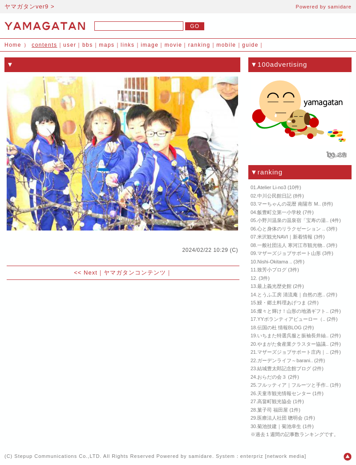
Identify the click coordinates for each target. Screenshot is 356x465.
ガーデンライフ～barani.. (285, 360)
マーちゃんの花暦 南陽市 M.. (288, 203)
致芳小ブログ (272, 269)
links (128, 45)
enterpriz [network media (272, 456)
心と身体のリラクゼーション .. (291, 228)
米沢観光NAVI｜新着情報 (284, 236)
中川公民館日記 (274, 195)
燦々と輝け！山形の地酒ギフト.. (292, 311)
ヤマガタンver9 (26, 6)
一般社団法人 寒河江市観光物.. (291, 245)
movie (173, 45)
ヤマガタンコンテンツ (135, 272)
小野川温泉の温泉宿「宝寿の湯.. (292, 220)
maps (106, 45)
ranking (199, 45)
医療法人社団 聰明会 (280, 418)
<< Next (85, 272)
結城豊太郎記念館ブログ (284, 368)
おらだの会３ (272, 377)
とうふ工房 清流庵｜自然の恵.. (291, 294)
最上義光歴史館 (274, 286)
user (69, 45)
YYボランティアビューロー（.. (291, 319)
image (149, 45)
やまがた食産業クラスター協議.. (292, 344)
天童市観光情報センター (284, 393)
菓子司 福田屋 (272, 409)
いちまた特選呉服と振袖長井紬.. (292, 335)
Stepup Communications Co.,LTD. (57, 456)
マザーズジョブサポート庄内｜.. (292, 352)
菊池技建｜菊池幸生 (279, 426)
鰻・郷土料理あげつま (281, 302)
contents (44, 45)
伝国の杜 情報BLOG (279, 327)
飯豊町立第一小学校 (279, 212)
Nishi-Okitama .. (274, 261)
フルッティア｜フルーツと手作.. (292, 385)
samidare (340, 6)
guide (250, 45)
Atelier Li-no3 (271, 187)
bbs (87, 45)
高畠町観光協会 (274, 401)
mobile (226, 45)
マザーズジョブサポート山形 (289, 253)
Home (12, 45)
